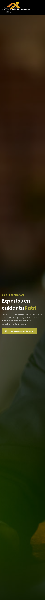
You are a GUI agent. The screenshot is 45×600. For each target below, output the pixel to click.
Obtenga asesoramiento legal (19, 331)
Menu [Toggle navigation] (7, 12)
